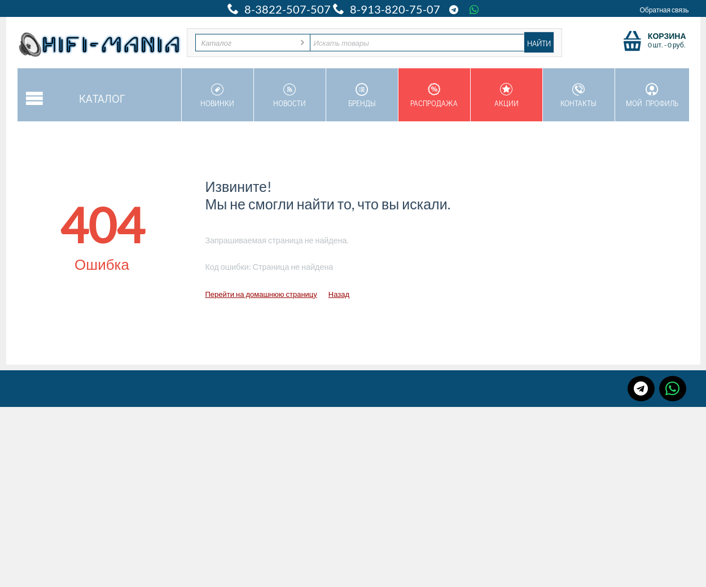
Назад (338, 294)
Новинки (217, 95)
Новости (289, 95)
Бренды (362, 95)
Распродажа (434, 95)
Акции (506, 95)
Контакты (578, 95)
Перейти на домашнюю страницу (261, 294)
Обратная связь (664, 10)
